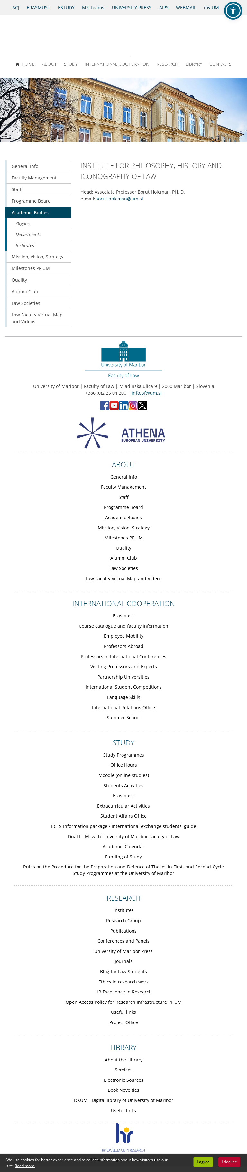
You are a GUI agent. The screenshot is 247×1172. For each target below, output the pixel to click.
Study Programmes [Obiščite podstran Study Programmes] (123, 755)
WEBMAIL (186, 8)
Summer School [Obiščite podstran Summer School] (124, 717)
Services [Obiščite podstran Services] (124, 1070)
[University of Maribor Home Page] (101, 40)
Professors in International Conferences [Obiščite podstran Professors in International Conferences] (123, 657)
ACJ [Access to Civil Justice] (15, 8)
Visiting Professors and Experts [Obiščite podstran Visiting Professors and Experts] (123, 666)
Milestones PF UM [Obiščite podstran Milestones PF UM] (31, 268)
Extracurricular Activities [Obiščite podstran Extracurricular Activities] (123, 806)
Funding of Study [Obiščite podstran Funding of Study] (123, 857)
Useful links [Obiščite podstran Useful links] (123, 1012)
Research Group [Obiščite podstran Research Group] (123, 920)
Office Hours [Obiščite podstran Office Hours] (123, 765)
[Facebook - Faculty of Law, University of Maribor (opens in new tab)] (104, 408)
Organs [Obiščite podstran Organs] (22, 224)
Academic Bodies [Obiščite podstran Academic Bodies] (30, 212)
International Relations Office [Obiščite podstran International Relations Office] (123, 707)
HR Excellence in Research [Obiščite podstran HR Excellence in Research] (123, 992)
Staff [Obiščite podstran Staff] (17, 189)
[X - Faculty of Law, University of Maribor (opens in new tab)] (142, 408)
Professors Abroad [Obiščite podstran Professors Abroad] (123, 646)
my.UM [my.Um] (211, 8)
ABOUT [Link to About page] (123, 464)
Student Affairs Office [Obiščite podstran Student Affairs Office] (123, 816)
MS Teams (93, 8)
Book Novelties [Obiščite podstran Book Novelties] (123, 1090)
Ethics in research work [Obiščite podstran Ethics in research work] (123, 982)
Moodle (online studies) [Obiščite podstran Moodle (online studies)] (123, 775)
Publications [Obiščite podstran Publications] (123, 931)
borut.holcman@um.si (119, 199)
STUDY (71, 64)
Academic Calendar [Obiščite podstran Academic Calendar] (123, 846)
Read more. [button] (25, 1165)
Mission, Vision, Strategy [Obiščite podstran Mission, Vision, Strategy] (37, 257)
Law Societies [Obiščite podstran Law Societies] (26, 303)
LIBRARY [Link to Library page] (123, 1047)
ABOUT (49, 64)
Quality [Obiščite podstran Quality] (19, 280)
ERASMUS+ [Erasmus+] (38, 8)
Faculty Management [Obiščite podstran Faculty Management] (34, 178)
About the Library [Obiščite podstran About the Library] (123, 1060)
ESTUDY (66, 8)
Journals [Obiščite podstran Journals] (124, 961)
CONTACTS (220, 64)
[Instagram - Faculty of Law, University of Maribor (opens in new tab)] (133, 408)
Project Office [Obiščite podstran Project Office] (123, 1022)
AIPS (164, 8)
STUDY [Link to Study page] (123, 742)
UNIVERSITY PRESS (131, 8)
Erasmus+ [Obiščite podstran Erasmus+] (123, 616)
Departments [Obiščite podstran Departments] (28, 234)
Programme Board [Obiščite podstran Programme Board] (31, 201)
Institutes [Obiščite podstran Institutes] (24, 245)
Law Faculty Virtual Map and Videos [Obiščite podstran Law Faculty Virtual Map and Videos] (37, 318)
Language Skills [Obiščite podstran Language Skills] (123, 697)
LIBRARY (194, 64)
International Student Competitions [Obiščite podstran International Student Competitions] (124, 687)
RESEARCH (167, 64)
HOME (25, 64)
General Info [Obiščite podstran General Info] (25, 166)
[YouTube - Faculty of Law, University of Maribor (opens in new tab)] (114, 408)
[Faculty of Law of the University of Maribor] (153, 40)
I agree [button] (203, 1162)
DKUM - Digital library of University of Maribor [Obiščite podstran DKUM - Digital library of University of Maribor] (123, 1100)
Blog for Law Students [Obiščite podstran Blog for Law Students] (123, 971)
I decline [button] (229, 1162)
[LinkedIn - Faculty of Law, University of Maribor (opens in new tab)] (123, 408)
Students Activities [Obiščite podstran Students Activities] (123, 785)
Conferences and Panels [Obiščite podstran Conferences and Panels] (123, 941)
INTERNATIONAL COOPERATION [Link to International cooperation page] (123, 603)
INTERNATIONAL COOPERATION (117, 64)
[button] (233, 10)
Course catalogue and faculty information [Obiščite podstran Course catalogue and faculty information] (123, 626)
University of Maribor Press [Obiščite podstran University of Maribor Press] (123, 951)
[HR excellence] (123, 1150)
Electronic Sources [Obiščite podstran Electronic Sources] (123, 1080)
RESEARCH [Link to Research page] (124, 898)
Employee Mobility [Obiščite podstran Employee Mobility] (123, 636)
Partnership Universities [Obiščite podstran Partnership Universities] (123, 677)
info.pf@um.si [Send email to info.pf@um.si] (147, 393)
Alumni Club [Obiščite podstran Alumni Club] (25, 291)
